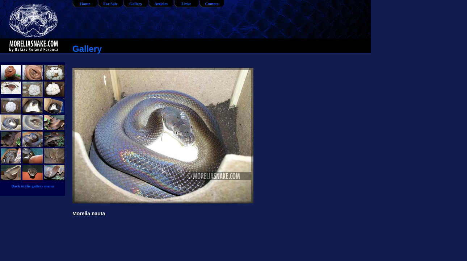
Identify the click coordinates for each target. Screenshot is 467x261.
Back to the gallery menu (32, 186)
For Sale (110, 3)
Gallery (135, 3)
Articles (161, 3)
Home (85, 3)
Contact (211, 3)
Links (187, 3)
